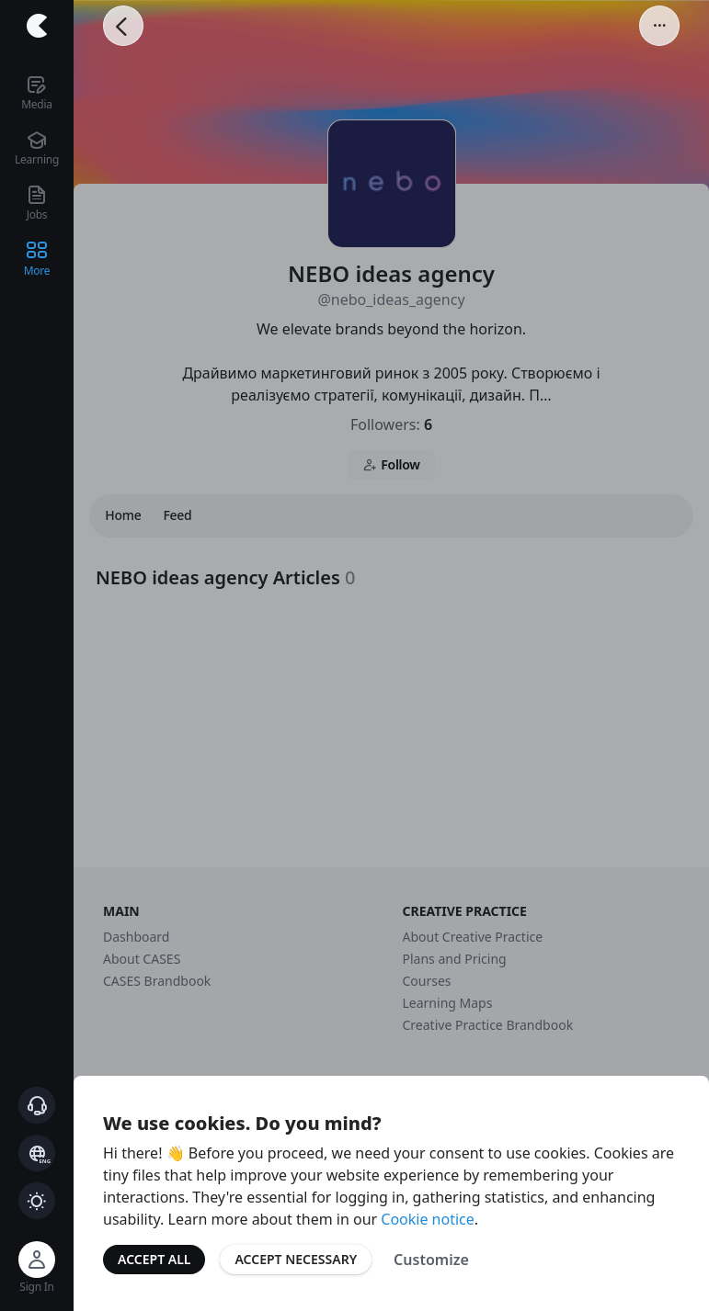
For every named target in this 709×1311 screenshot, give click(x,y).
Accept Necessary (295, 1259)
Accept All (154, 1259)
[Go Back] (123, 26)
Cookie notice (428, 1219)
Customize (431, 1259)
